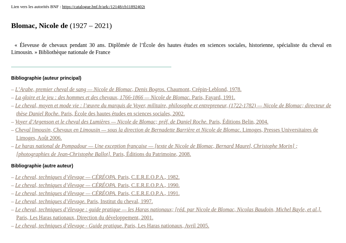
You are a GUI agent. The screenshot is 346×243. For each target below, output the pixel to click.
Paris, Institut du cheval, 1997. (84, 201)
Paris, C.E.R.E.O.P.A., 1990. (97, 185)
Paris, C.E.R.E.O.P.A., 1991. (97, 193)
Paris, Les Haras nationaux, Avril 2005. (112, 225)
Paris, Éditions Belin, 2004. (141, 122)
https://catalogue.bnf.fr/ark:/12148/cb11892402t (103, 6)
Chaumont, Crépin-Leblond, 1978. (128, 89)
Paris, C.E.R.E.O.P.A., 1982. (97, 177)
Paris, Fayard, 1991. (125, 97)
